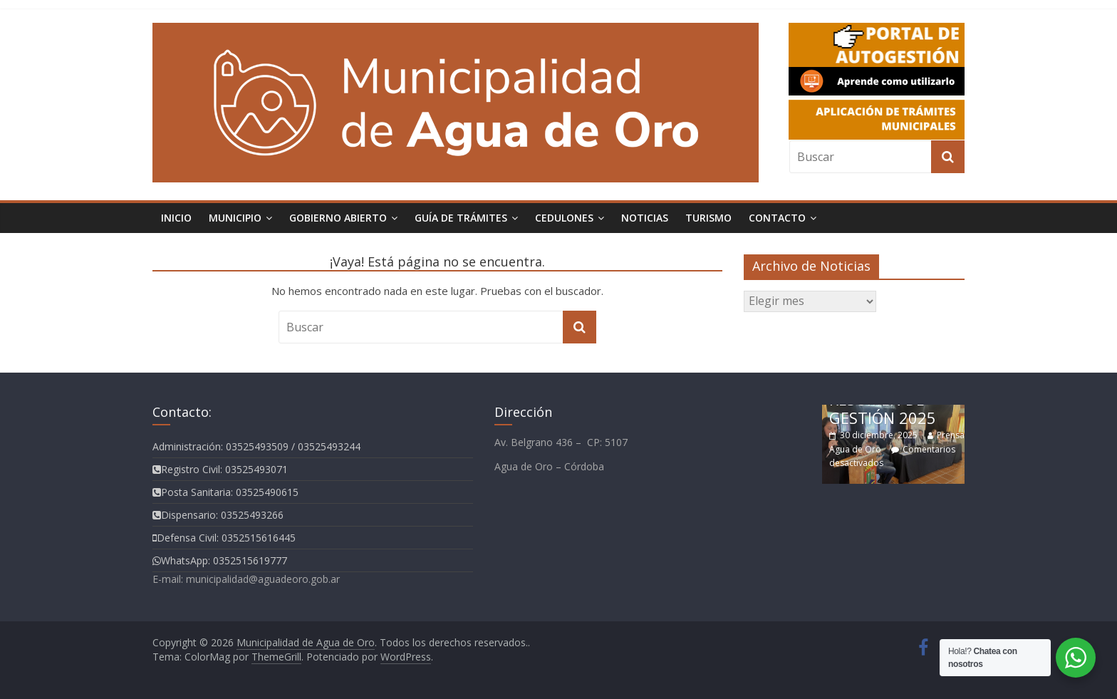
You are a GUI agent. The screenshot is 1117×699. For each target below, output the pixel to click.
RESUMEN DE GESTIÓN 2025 (882, 408)
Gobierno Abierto (338, 217)
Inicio (176, 217)
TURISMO (708, 217)
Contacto (777, 217)
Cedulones (564, 217)
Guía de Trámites (461, 217)
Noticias (644, 217)
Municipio (235, 217)
